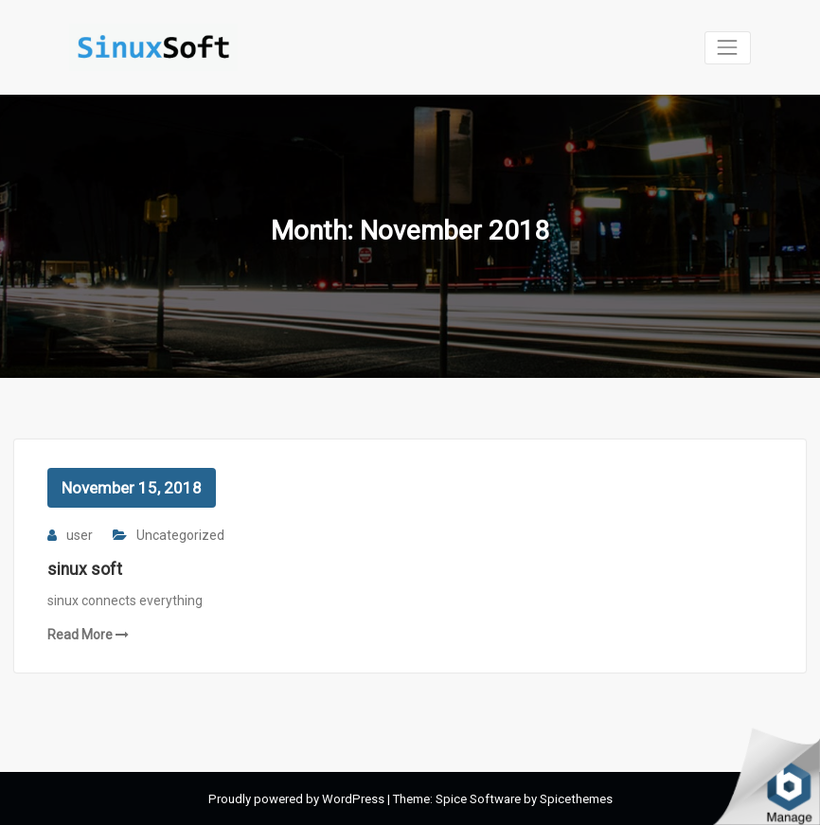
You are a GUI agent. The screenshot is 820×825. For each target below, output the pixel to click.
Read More (88, 634)
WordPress (353, 799)
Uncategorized (180, 535)
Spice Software (478, 799)
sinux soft (84, 569)
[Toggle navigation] (727, 47)
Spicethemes (576, 799)
